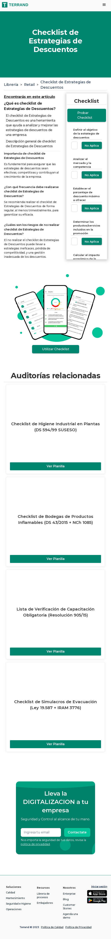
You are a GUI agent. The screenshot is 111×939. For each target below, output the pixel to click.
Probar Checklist (84, 115)
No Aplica (92, 145)
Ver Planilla (56, 466)
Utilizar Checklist (55, 349)
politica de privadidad (35, 844)
